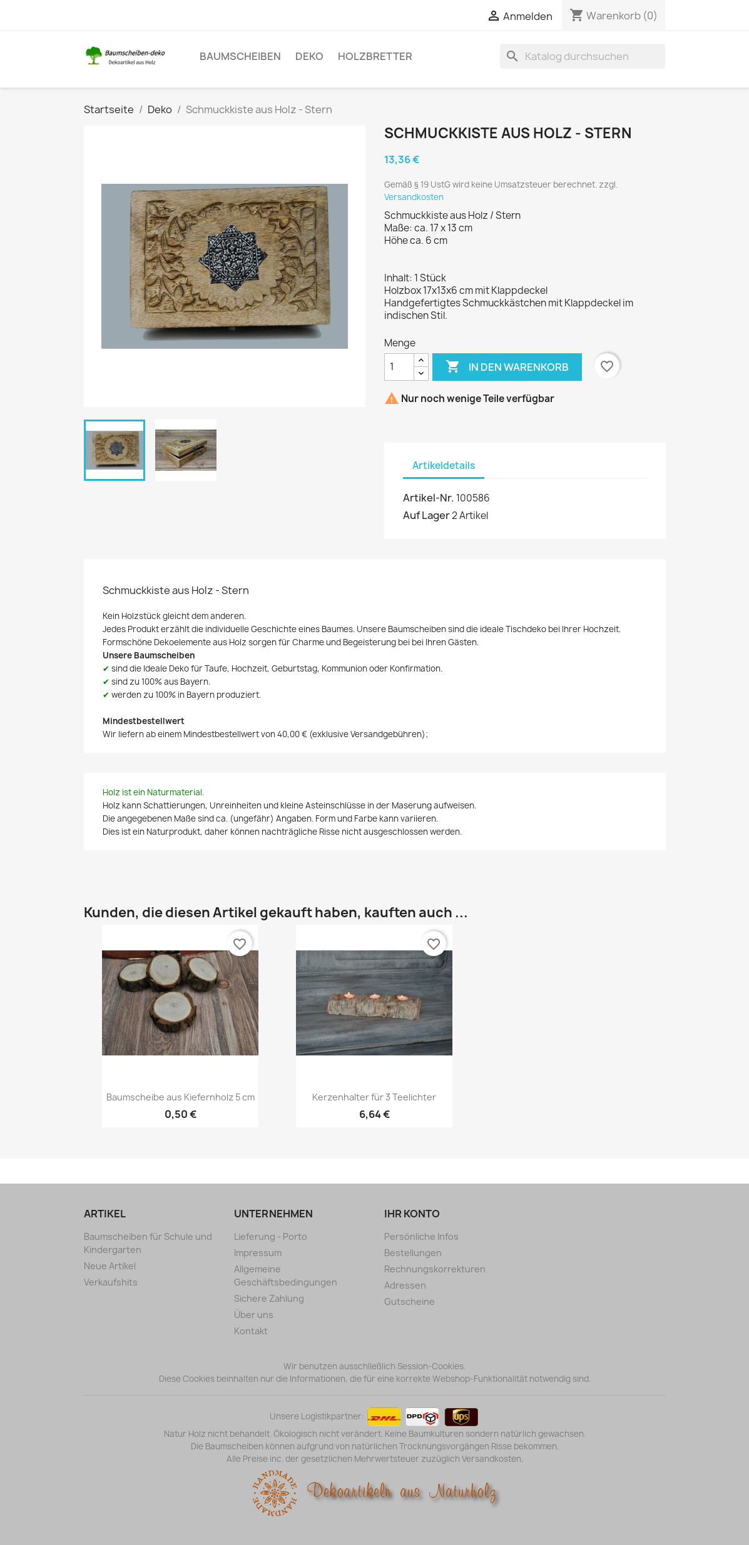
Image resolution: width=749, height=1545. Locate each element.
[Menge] (399, 367)
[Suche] (582, 56)
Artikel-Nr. (428, 497)
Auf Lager (426, 515)
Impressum (258, 1253)
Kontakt (251, 1331)
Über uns (253, 1315)
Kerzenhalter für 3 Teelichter (374, 1097)
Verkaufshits (111, 1282)
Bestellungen (413, 1253)
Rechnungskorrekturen (435, 1269)
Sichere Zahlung (269, 1298)
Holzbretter (375, 56)
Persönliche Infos (421, 1236)
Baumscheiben (240, 56)
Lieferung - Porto (270, 1236)
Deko (309, 56)
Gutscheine (409, 1301)
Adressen (405, 1285)
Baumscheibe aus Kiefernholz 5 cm (180, 1097)
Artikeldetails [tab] (443, 465)
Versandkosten (414, 197)
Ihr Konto (412, 1213)
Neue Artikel (110, 1266)
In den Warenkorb (507, 367)
